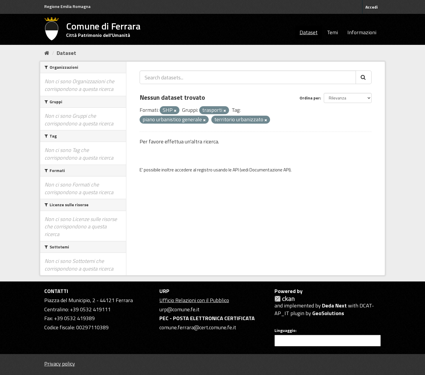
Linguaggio (284, 330)
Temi (332, 32)
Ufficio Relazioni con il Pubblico (194, 300)
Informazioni (361, 32)
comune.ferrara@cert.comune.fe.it (197, 327)
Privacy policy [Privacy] (59, 364)
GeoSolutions (328, 313)
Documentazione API (269, 169)
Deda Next (334, 306)
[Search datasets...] (248, 77)
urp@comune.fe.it (179, 309)
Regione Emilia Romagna (67, 6)
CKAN (284, 299)
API (236, 169)
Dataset (309, 32)
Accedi (371, 7)
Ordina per (310, 98)
